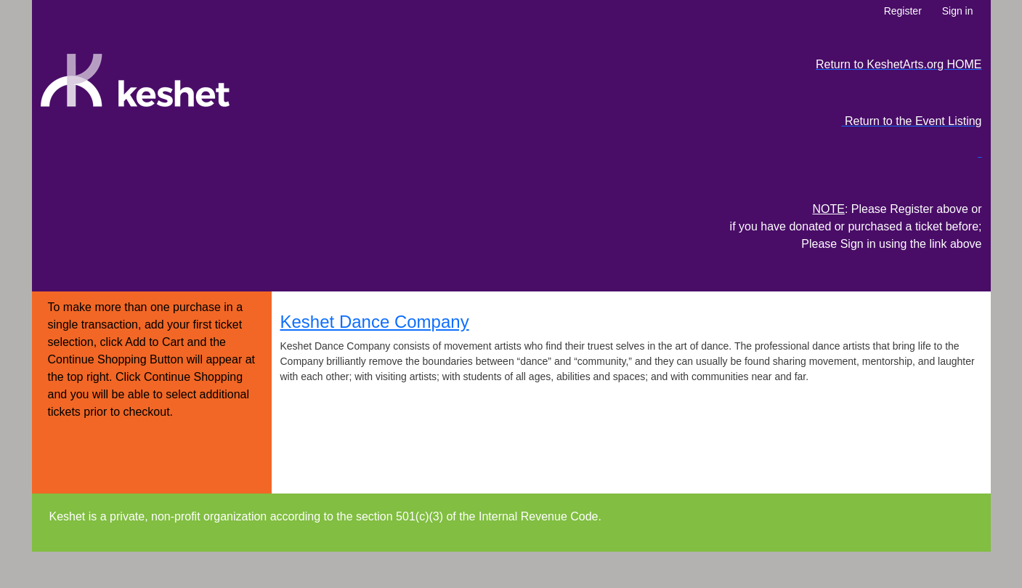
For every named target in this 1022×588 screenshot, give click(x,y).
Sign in (957, 11)
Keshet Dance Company (374, 321)
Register (903, 11)
